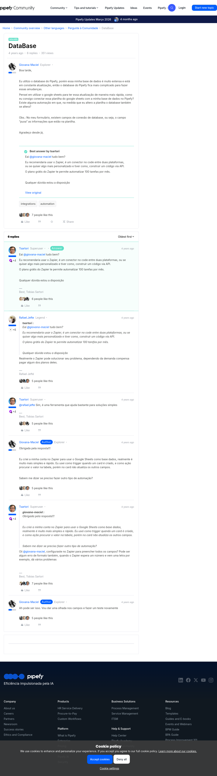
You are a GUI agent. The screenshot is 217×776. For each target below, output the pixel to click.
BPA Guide (172, 734)
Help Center (119, 735)
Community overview (27, 28)
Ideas (133, 7)
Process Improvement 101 (181, 740)
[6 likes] (36, 299)
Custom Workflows (69, 718)
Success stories (14, 729)
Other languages (54, 28)
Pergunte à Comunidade (83, 28)
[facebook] (188, 681)
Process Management (125, 708)
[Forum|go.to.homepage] (24, 7)
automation (47, 203)
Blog (168, 708)
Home (6, 28)
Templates (171, 713)
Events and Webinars (178, 724)
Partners (9, 718)
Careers (9, 713)
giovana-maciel (29, 64)
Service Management (125, 713)
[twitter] (196, 681)
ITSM (115, 718)
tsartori (24, 248)
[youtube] (203, 681)
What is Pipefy (67, 735)
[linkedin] (180, 681)
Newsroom (10, 724)
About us (9, 708)
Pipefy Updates (114, 7)
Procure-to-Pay (67, 713)
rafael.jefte (26, 317)
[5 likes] (36, 381)
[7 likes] (36, 215)
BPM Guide (172, 729)
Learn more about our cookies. (178, 751)
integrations (28, 203)
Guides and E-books (178, 718)
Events (147, 7)
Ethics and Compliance (18, 734)
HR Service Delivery (70, 708)
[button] (204, 8)
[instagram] (211, 681)
